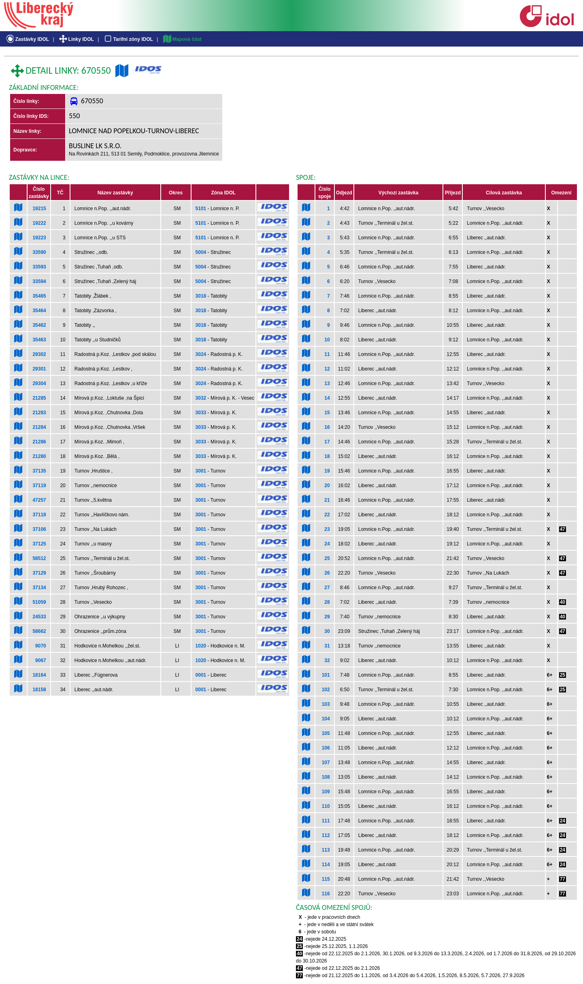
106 (326, 748)
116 (326, 894)
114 (326, 864)
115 (326, 879)
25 (327, 558)
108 (326, 777)
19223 (39, 238)
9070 (40, 646)
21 (327, 500)
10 (327, 340)
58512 (39, 558)
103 (326, 704)
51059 (39, 602)
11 (327, 354)
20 (327, 485)
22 (327, 515)
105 (326, 733)
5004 (201, 252)
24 (327, 544)
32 (327, 660)
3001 (201, 471)
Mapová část (182, 39)
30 (327, 631)
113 (326, 850)
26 (327, 573)
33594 (39, 281)
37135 (39, 471)
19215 (39, 208)
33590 (39, 252)
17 (327, 442)
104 (326, 719)
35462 (39, 325)
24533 (39, 617)
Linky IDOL (76, 39)
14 (327, 398)
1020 (201, 646)
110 (326, 806)
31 (327, 646)
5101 (201, 208)
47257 (39, 500)
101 (326, 675)
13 (327, 383)
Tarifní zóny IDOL (128, 39)
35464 (39, 310)
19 (327, 471)
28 (327, 602)
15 (327, 412)
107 (326, 762)
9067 (40, 660)
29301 (39, 369)
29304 (39, 383)
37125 (39, 544)
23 (327, 529)
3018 (201, 296)
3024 (201, 354)
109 (326, 791)
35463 (39, 340)
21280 (39, 456)
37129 (39, 573)
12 (327, 369)
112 (326, 835)
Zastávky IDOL (27, 39)
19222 (39, 223)
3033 (201, 412)
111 (326, 821)
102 (326, 689)
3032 (201, 398)
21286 (39, 442)
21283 (39, 412)
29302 (39, 354)
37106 (39, 529)
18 (327, 456)
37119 (39, 485)
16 (327, 427)
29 (327, 617)
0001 (201, 675)
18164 (39, 675)
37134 (39, 587)
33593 (39, 267)
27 (327, 587)
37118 (39, 515)
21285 (39, 398)
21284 (39, 427)
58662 (39, 631)
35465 (39, 296)
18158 (39, 689)
